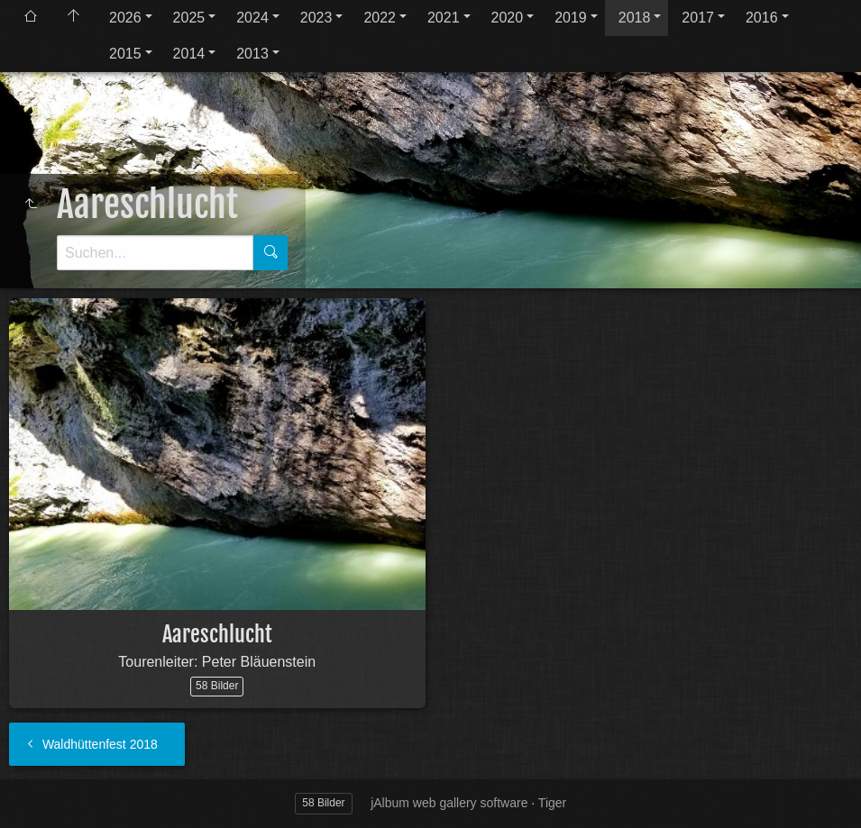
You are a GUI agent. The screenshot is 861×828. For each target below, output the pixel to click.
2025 (189, 17)
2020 (507, 17)
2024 (252, 17)
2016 (762, 17)
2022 (379, 17)
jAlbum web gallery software (449, 803)
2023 (316, 17)
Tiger (552, 803)
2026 (125, 17)
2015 (125, 53)
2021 (443, 17)
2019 (570, 17)
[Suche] (155, 252)
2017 (698, 17)
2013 (252, 53)
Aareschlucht (217, 634)
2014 (189, 53)
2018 (634, 17)
